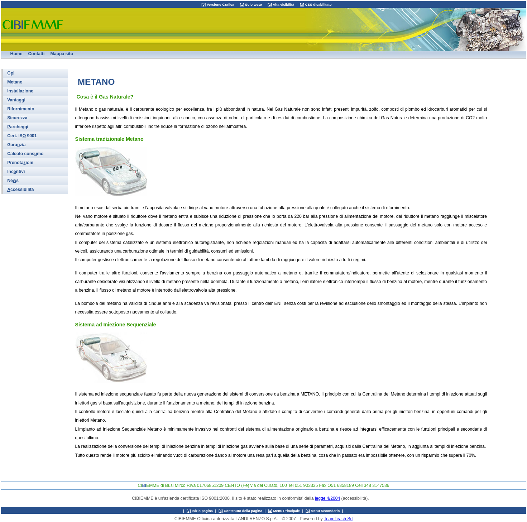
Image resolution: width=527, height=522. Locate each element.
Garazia (16, 144)
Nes (13, 180)
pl (10, 73)
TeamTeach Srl (338, 518)
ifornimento (20, 108)
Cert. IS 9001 (22, 135)
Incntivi (16, 171)
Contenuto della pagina (240, 511)
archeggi (17, 126)
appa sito (62, 54)
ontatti (36, 54)
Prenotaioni (20, 162)
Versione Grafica (217, 4)
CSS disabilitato (316, 4)
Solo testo (251, 4)
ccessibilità (20, 189)
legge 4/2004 (327, 498)
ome (16, 54)
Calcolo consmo (25, 153)
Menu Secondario (323, 511)
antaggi (16, 99)
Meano (15, 82)
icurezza (17, 117)
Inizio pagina (200, 511)
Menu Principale (284, 511)
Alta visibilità (281, 4)
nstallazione (20, 91)
